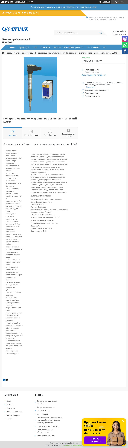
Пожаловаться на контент (73, 445)
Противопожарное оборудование (45, 430)
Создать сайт (20, 2)
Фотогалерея (93, 47)
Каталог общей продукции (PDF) (68, 47)
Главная (11, 47)
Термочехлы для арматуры (48, 426)
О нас (35, 47)
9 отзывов (106, 2)
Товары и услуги (13, 53)
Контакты (45, 47)
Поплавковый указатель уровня (49, 53)
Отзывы (10, 404)
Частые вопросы (14, 415)
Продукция (24, 47)
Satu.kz (75, 443)
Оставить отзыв (119, 34)
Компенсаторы (43, 410)
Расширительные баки (46, 436)
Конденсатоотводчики (46, 407)
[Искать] (100, 33)
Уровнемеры (27, 53)
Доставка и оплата (14, 411)
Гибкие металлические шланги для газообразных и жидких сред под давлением (50, 420)
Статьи (10, 418)
